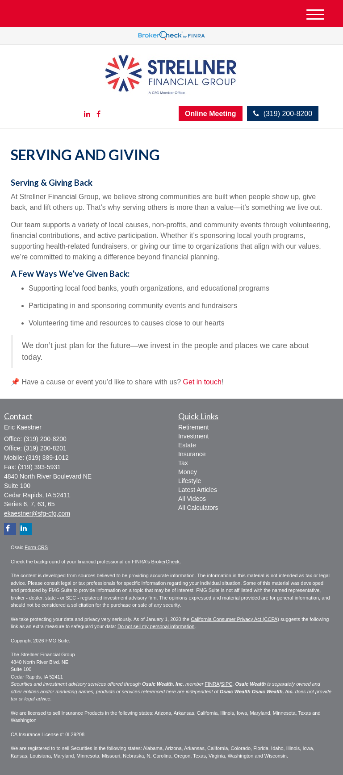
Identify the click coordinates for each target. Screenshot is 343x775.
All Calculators (198, 507)
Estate (187, 445)
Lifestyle (189, 480)
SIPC (227, 684)
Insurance (191, 454)
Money (187, 471)
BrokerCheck (165, 561)
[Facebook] (98, 114)
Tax (183, 463)
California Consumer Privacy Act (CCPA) (235, 619)
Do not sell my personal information (155, 626)
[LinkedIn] (87, 114)
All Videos (192, 498)
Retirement (193, 427)
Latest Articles (197, 489)
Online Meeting (210, 113)
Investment (193, 436)
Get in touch (202, 382)
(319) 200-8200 (282, 113)
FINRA (212, 684)
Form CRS (36, 547)
